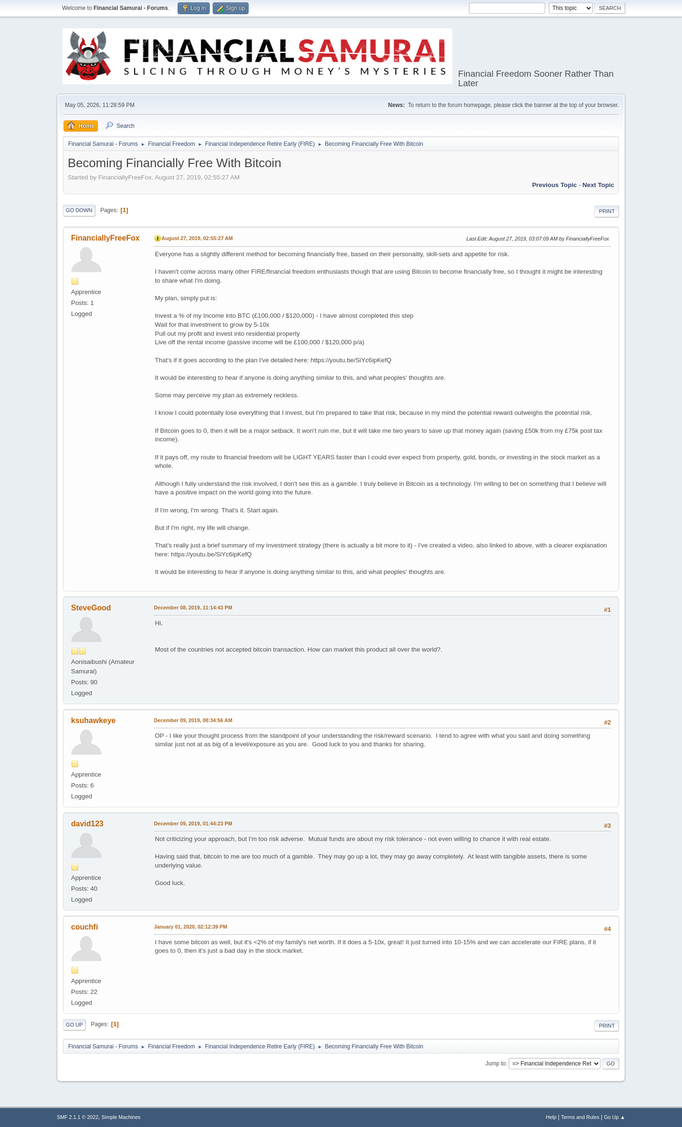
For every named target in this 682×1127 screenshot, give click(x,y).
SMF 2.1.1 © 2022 (78, 1117)
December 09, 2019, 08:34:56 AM (193, 720)
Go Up (74, 1025)
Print (607, 211)
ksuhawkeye (93, 720)
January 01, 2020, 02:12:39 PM (190, 927)
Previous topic (554, 184)
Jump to (495, 1063)
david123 (87, 824)
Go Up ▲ (614, 1117)
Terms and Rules (580, 1117)
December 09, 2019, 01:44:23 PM (193, 823)
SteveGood (91, 608)
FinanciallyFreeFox (105, 238)
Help (551, 1117)
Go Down (79, 210)
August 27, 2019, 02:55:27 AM (197, 238)
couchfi (84, 927)
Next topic (598, 184)
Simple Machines (120, 1117)
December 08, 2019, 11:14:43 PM (193, 607)
